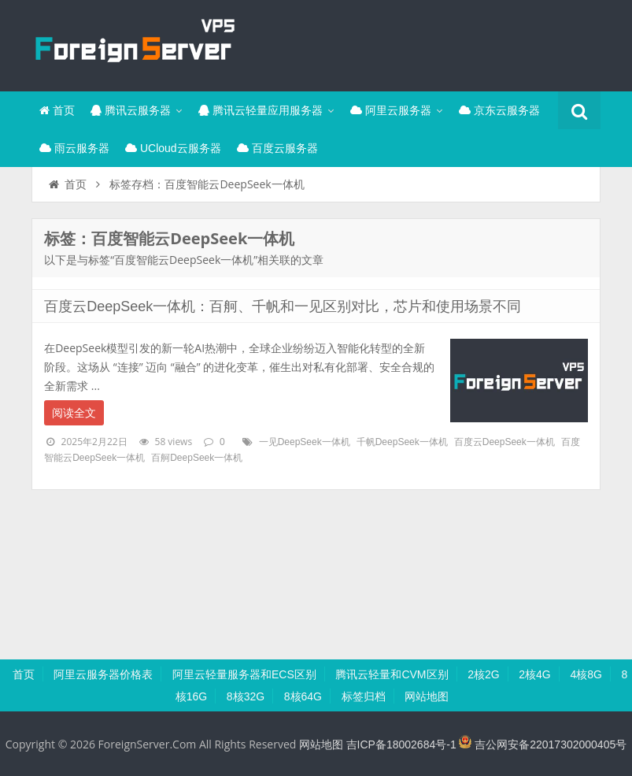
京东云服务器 (499, 110)
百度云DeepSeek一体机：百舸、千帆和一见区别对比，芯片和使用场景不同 (282, 306)
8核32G (245, 696)
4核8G (585, 674)
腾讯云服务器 (131, 110)
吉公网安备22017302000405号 (542, 744)
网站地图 (427, 696)
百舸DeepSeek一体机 (196, 457)
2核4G (534, 674)
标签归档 (364, 696)
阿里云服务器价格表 (103, 674)
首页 (57, 110)
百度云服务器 (277, 148)
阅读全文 (74, 413)
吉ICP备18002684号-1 (401, 744)
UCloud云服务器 (173, 148)
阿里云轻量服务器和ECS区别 (244, 674)
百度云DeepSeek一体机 (504, 441)
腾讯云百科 (133, 43)
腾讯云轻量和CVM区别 (391, 674)
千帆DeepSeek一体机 (402, 441)
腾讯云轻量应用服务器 (260, 110)
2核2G (483, 674)
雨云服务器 (74, 148)
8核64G (303, 696)
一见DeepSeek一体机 (304, 441)
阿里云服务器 (390, 110)
